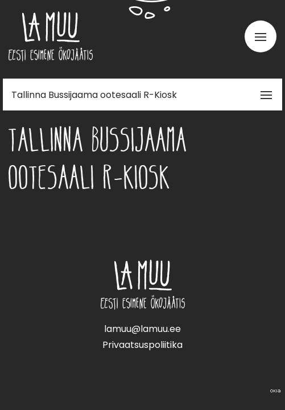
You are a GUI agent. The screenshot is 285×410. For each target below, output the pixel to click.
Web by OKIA (275, 391)
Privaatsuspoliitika (142, 344)
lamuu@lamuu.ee (142, 328)
